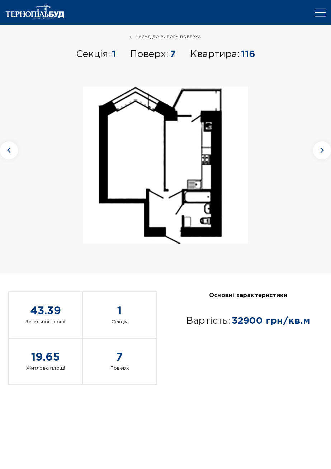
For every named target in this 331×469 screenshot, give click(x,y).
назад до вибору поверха (168, 37)
